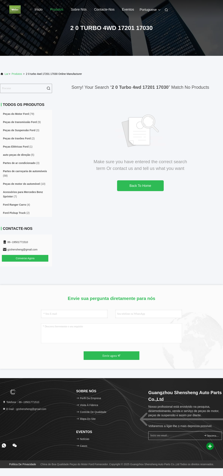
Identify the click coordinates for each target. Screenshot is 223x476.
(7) (23, 194)
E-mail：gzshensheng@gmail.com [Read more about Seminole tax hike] (24, 409)
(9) (22, 122)
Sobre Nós (79, 9)
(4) (16, 204)
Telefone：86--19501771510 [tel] (21, 402)
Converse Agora (25, 258)
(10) (24, 183)
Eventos (128, 9)
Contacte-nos (104, 9)
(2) (19, 138)
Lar (6, 73)
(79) (18, 113)
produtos (17, 73)
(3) (21, 130)
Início (39, 9)
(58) (25, 173)
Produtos (56, 9)
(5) (18, 154)
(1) (18, 146)
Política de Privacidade (22, 464)
